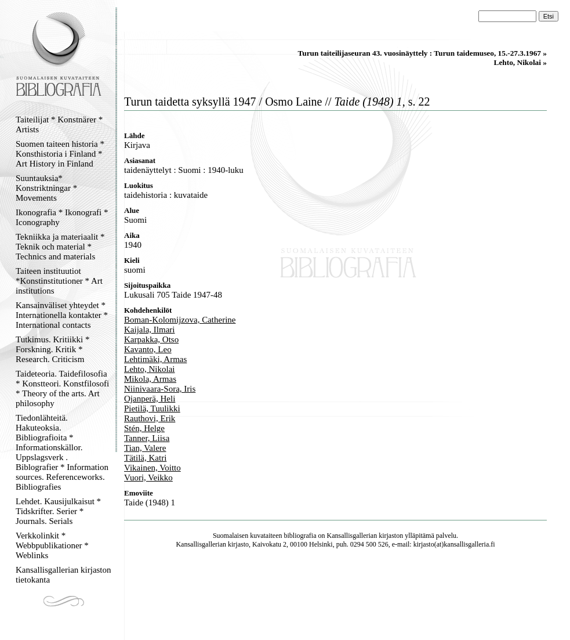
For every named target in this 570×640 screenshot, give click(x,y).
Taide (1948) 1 (149, 502)
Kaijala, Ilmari (149, 329)
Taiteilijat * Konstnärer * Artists (59, 124)
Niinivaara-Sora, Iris (159, 388)
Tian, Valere (145, 448)
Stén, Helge (144, 428)
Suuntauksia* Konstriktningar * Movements (46, 188)
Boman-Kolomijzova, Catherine (179, 319)
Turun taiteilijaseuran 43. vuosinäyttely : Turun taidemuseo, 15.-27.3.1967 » (422, 53)
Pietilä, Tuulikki (152, 408)
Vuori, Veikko (148, 477)
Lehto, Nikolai (149, 369)
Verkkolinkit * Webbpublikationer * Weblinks (52, 545)
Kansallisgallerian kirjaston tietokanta (63, 574)
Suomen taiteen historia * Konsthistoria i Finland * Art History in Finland (60, 153)
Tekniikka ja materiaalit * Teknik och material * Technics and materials (60, 246)
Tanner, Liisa (146, 438)
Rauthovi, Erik (149, 418)
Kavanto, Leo (148, 349)
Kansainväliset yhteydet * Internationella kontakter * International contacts (62, 315)
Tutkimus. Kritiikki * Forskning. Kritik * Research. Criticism (52, 349)
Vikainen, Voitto (152, 467)
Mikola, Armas (150, 379)
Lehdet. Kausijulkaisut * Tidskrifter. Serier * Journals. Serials (58, 511)
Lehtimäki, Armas (155, 359)
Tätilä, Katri (145, 457)
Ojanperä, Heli (149, 398)
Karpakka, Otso (151, 339)
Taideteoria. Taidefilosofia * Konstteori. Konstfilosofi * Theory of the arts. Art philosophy (62, 388)
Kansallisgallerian (352, 535)
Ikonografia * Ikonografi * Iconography (62, 217)
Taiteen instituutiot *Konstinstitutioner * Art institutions (59, 280)
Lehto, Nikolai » (520, 62)
